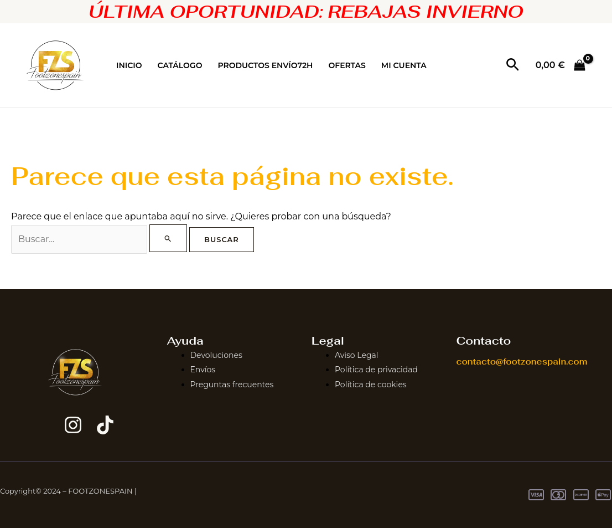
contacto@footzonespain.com (522, 361)
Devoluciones (216, 355)
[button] (513, 65)
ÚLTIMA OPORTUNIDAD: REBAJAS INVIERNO (306, 11)
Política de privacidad (376, 370)
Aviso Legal (356, 355)
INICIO (129, 65)
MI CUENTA (404, 65)
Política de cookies (371, 384)
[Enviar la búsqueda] (168, 238)
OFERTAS (346, 65)
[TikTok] (105, 425)
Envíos (203, 370)
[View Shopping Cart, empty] (560, 65)
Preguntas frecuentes (232, 384)
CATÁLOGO (180, 65)
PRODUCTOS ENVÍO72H (265, 65)
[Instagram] (73, 425)
